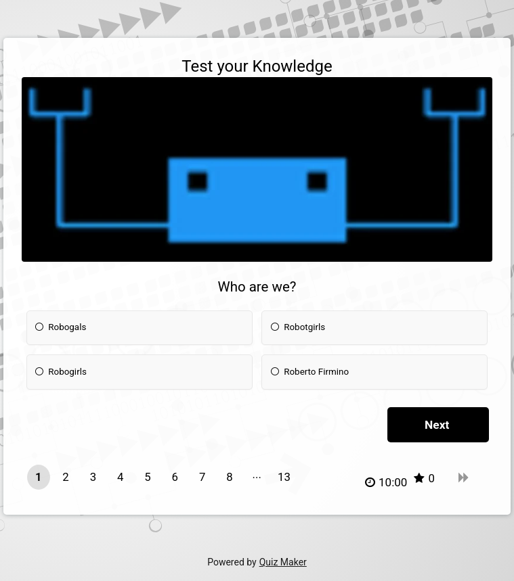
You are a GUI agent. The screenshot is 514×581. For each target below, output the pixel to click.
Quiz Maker (283, 562)
